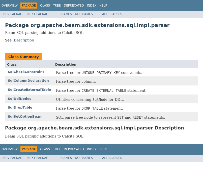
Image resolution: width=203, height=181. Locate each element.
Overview (10, 5)
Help (103, 5)
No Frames (84, 14)
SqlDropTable (20, 107)
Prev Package (13, 14)
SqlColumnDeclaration (28, 80)
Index (92, 5)
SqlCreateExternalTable (29, 90)
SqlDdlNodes (19, 99)
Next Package (38, 14)
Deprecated (74, 5)
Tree (57, 5)
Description (24, 40)
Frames (66, 14)
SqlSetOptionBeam (25, 116)
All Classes (112, 14)
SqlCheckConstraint (26, 72)
